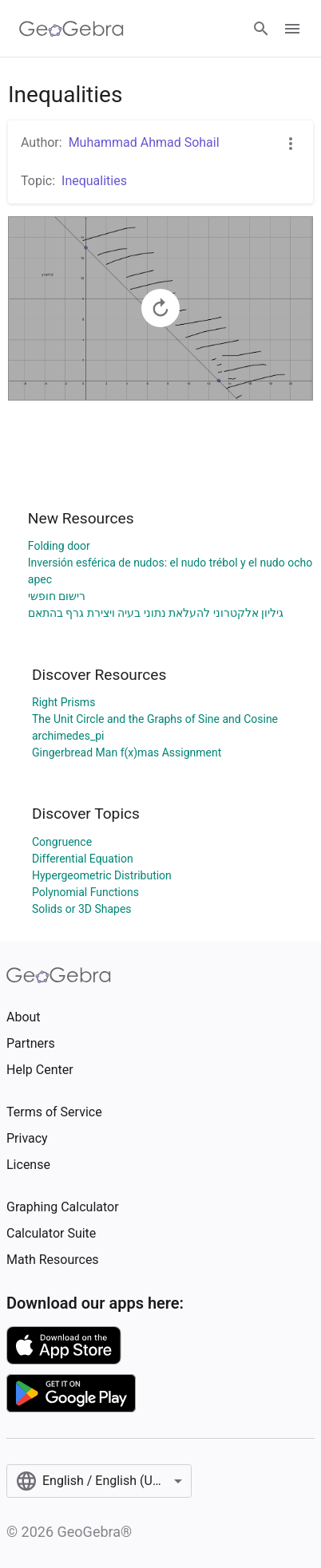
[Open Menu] (292, 28)
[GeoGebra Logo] (71, 29)
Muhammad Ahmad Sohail (144, 142)
